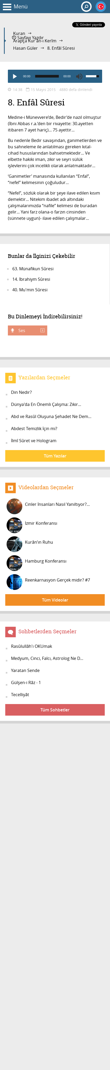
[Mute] (79, 76)
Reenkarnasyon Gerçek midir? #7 (48, 582)
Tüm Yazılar (55, 456)
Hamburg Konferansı (36, 563)
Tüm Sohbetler (55, 710)
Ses (31, 330)
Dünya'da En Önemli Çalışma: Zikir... (46, 404)
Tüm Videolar (55, 600)
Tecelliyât (20, 694)
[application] (55, 76)
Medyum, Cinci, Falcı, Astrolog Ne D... (47, 658)
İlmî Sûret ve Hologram (33, 441)
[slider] (47, 76)
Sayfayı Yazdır (28, 37)
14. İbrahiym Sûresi (31, 279)
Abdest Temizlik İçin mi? (34, 428)
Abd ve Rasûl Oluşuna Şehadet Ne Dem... (51, 416)
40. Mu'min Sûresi (30, 290)
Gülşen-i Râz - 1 (26, 682)
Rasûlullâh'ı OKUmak (31, 646)
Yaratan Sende (25, 670)
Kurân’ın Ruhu (30, 544)
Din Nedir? (21, 392)
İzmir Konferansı (32, 525)
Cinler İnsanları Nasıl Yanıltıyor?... (48, 506)
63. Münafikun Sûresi (33, 269)
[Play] (14, 76)
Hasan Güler (25, 48)
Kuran (19, 33)
